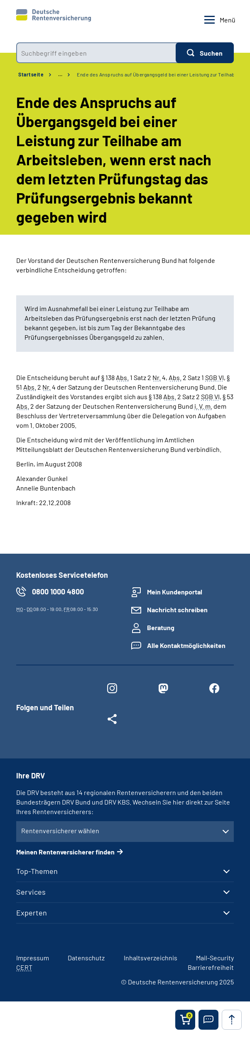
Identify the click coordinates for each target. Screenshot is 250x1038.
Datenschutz (86, 958)
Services (31, 892)
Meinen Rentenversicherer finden (65, 852)
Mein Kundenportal (174, 592)
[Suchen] (205, 52)
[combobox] (96, 52)
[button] (208, 1020)
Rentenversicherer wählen (60, 830)
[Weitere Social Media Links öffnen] (112, 721)
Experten (31, 912)
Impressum (32, 958)
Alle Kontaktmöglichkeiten (186, 645)
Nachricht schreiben (177, 609)
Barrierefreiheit (211, 967)
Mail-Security (215, 958)
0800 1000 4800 (58, 591)
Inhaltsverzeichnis (150, 958)
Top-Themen (37, 871)
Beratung (160, 627)
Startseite (31, 74)
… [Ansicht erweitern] (60, 74)
